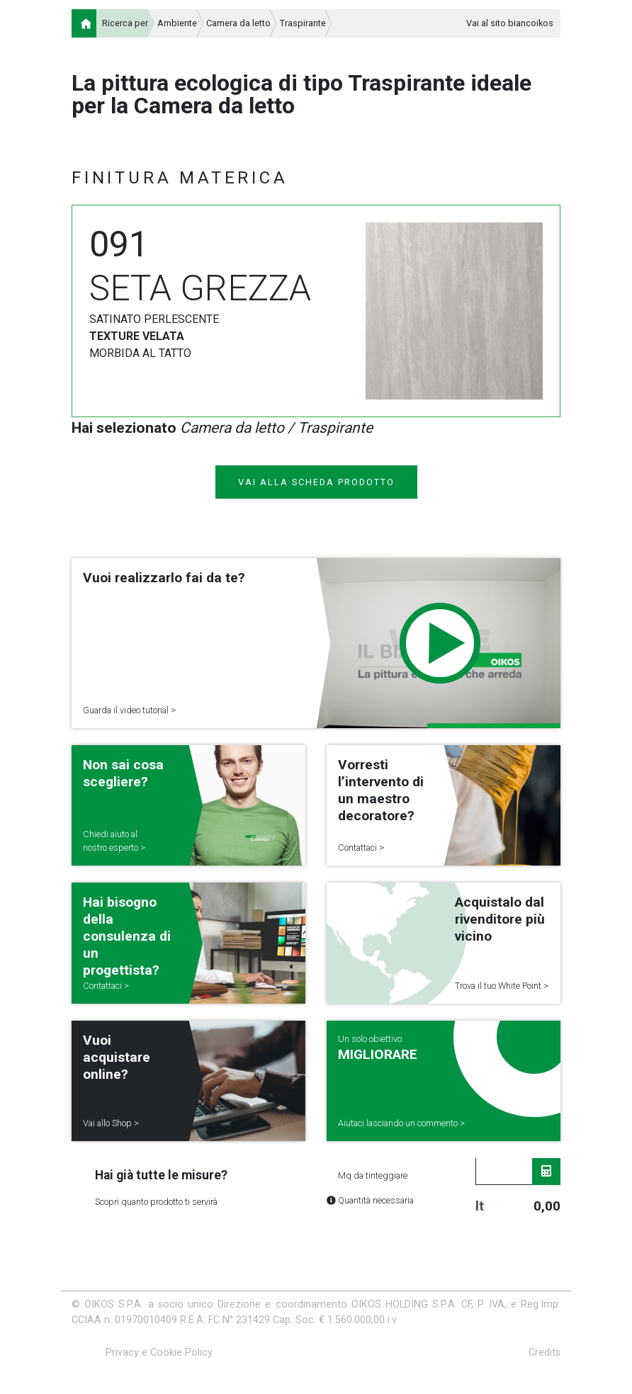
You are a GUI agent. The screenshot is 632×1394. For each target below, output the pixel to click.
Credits (544, 1353)
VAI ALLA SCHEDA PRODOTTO (316, 482)
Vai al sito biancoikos (509, 23)
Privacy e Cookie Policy (159, 1353)
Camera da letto (238, 23)
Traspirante (303, 23)
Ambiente (177, 23)
